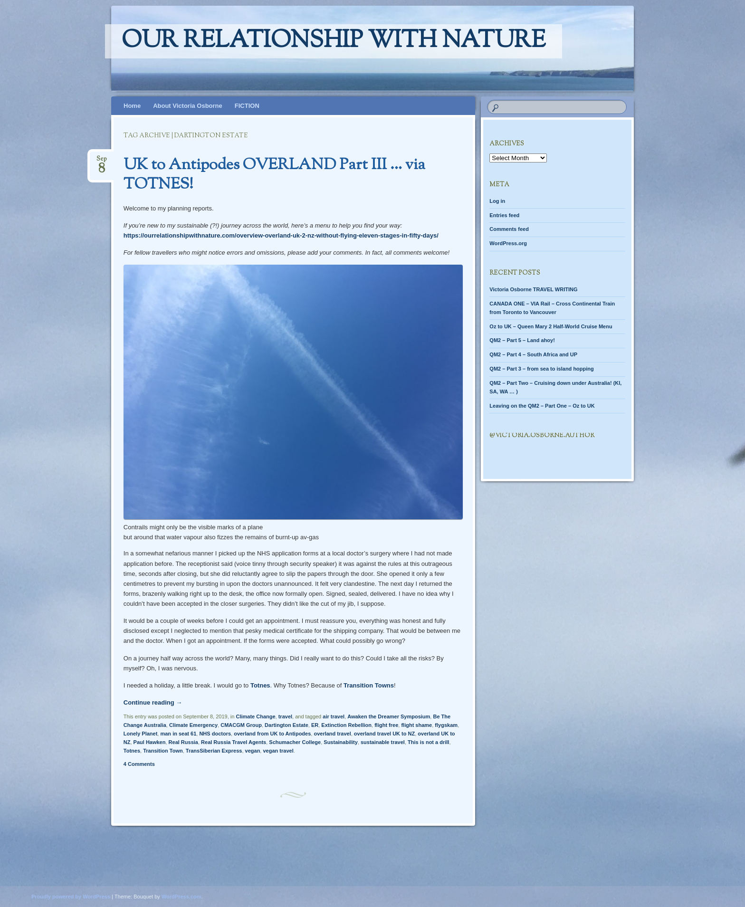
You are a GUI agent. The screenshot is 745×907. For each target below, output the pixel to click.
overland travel (332, 733)
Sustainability (341, 742)
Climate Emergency (193, 725)
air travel (333, 716)
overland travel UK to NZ (384, 733)
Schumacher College (295, 742)
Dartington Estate (286, 725)
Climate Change (255, 716)
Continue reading (153, 702)
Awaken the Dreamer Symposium (388, 716)
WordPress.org (508, 243)
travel (285, 716)
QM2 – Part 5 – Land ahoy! (522, 340)
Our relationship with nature (333, 41)
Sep (101, 162)
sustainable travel (383, 742)
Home (132, 105)
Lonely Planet (141, 733)
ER (314, 725)
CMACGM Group (241, 725)
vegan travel (278, 751)
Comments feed (509, 229)
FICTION (247, 105)
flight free (386, 725)
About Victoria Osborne (187, 105)
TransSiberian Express (214, 751)
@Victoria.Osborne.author (541, 435)
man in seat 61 (178, 733)
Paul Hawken (150, 742)
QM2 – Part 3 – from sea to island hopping (541, 369)
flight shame (416, 725)
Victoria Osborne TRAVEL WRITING (533, 289)
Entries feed (504, 215)
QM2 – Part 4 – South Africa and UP (533, 354)
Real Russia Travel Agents (233, 742)
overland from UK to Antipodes (272, 733)
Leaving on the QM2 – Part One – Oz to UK (541, 406)
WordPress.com (181, 896)
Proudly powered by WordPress (70, 896)
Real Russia (183, 742)
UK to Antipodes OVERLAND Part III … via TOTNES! (274, 175)
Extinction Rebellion (346, 725)
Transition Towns (369, 685)
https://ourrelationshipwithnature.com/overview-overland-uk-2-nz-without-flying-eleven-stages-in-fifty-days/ (281, 235)
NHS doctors (215, 733)
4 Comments (139, 764)
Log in (497, 201)
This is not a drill (428, 742)
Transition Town (163, 751)
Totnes (260, 685)
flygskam (446, 725)
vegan (252, 751)
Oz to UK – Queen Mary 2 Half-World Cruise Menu (550, 326)
